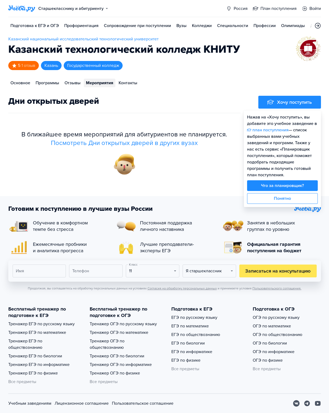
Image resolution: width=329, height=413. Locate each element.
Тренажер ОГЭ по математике (119, 332)
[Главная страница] (21, 8)
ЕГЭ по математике (190, 326)
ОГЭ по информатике (273, 351)
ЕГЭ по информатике (191, 351)
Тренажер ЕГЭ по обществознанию (25, 344)
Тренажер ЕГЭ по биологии (35, 356)
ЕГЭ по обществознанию (195, 334)
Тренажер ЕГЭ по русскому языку (41, 324)
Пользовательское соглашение (142, 403)
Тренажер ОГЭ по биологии (117, 356)
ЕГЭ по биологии (188, 343)
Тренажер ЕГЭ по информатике (39, 364)
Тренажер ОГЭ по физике (115, 373)
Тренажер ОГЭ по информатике (121, 364)
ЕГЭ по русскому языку (194, 317)
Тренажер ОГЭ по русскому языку (123, 324)
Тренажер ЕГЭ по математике (37, 332)
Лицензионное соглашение (82, 403)
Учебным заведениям (29, 403)
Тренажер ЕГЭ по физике (33, 373)
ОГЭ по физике (268, 360)
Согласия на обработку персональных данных (182, 288)
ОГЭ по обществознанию (277, 334)
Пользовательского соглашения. (276, 288)
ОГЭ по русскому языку (276, 317)
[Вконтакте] (296, 403)
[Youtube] (318, 403)
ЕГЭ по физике (186, 360)
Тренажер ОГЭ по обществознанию (107, 344)
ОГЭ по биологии (270, 343)
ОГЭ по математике (272, 326)
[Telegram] (307, 403)
